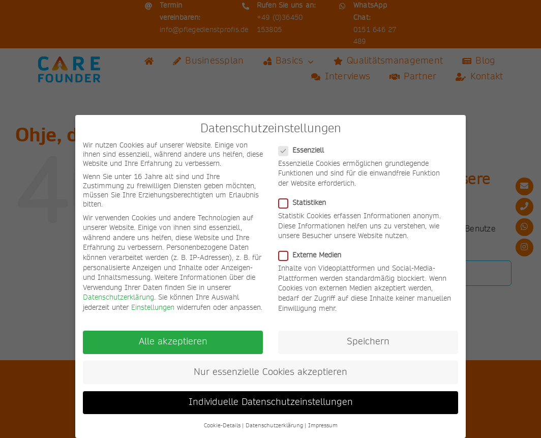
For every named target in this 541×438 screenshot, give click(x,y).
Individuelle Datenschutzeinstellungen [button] (271, 402)
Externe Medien (314, 255)
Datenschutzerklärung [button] (274, 425)
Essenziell (305, 150)
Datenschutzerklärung (118, 297)
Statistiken (306, 203)
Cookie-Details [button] (222, 425)
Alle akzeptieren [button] (173, 341)
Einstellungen (152, 307)
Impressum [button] (323, 425)
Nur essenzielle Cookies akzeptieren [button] (270, 372)
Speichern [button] (368, 341)
